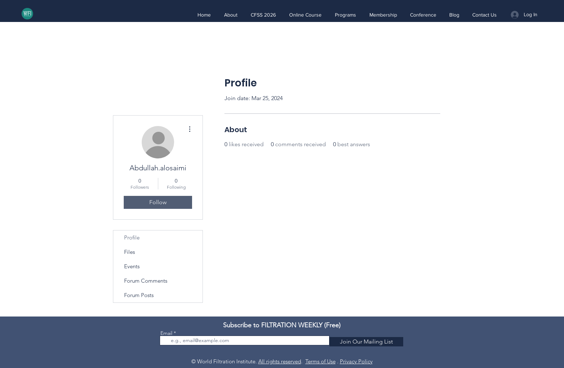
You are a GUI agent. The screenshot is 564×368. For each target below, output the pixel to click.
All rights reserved (279, 361)
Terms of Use (320, 361)
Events (132, 266)
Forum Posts (139, 295)
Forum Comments (145, 280)
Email (166, 333)
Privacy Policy (356, 361)
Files (129, 251)
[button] (230, 14)
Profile (132, 237)
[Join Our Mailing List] (366, 341)
